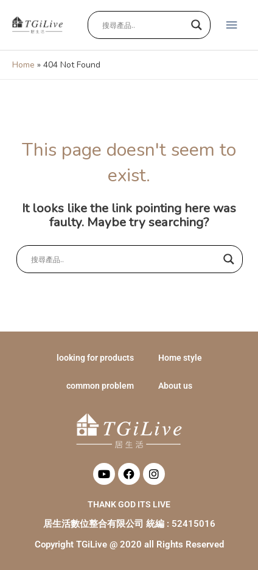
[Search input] (143, 24)
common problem (100, 386)
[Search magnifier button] (196, 24)
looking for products (95, 358)
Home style (180, 358)
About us (175, 386)
